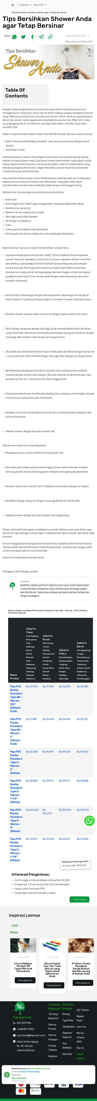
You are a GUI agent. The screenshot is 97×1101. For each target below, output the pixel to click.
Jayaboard (68, 1026)
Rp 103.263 (32, 810)
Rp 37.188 (31, 719)
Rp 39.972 (48, 780)
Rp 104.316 (65, 810)
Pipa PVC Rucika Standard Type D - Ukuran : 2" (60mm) (16, 762)
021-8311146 (24, 1023)
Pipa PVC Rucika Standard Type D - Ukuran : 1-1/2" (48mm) (16, 791)
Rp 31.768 (48, 686)
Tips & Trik (38, 5)
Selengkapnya (25, 980)
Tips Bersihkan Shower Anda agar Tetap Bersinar (38, 12)
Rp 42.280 (32, 751)
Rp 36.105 (82, 719)
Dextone (67, 1054)
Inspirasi (24, 5)
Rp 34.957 (31, 839)
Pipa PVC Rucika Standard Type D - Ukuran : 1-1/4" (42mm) (16, 850)
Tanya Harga (79, 899)
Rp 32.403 (32, 686)
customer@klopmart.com (31, 1035)
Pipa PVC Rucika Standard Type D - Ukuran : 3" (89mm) (16, 821)
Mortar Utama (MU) (80, 1037)
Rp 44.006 (64, 751)
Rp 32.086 (82, 686)
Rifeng (66, 1014)
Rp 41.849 (48, 751)
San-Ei (80, 1048)
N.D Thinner (83, 1010)
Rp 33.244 (48, 839)
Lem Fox (81, 1026)
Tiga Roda (67, 1020)
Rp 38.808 (32, 780)
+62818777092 (25, 1029)
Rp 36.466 (48, 719)
